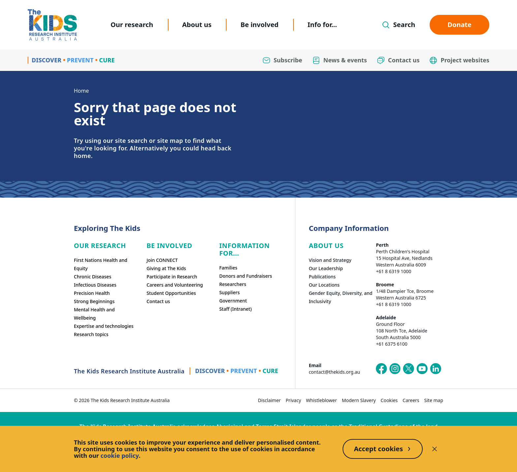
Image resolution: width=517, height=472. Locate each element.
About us (197, 24)
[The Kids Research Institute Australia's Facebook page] (381, 368)
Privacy (293, 400)
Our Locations (324, 285)
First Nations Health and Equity (100, 264)
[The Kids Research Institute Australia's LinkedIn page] (435, 368)
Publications (322, 276)
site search (131, 140)
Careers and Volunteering (174, 285)
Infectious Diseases (95, 285)
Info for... (322, 24)
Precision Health (92, 293)
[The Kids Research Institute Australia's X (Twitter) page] (408, 368)
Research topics (91, 334)
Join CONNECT (162, 260)
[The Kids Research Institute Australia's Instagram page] (395, 368)
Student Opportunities (171, 293)
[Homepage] (52, 25)
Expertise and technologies (104, 326)
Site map (433, 400)
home (82, 156)
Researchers (232, 284)
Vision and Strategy (330, 260)
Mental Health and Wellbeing (94, 313)
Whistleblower (321, 400)
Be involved (259, 24)
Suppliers (229, 292)
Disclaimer (269, 400)
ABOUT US (326, 245)
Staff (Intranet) (235, 309)
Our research (131, 24)
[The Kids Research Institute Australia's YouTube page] (422, 368)
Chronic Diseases (92, 276)
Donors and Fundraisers (245, 276)
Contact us (158, 301)
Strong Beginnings (94, 301)
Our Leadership (326, 268)
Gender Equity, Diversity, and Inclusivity (340, 297)
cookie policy (120, 455)
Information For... (244, 249)
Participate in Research (171, 276)
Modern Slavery (359, 400)
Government (233, 301)
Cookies (389, 400)
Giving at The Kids (166, 268)
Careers (411, 400)
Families (228, 268)
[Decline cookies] (434, 448)
